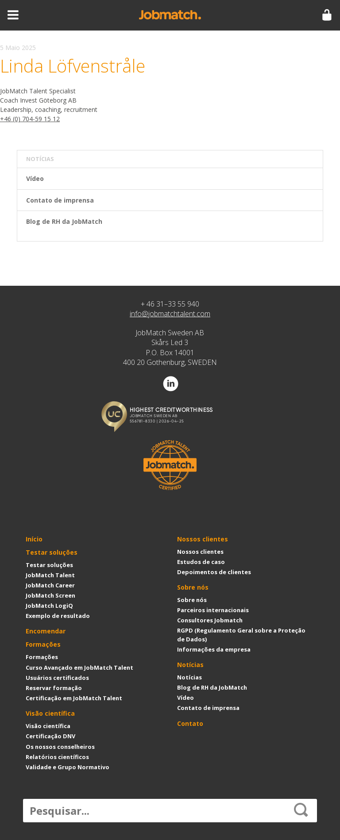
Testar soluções (51, 552)
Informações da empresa (214, 649)
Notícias (190, 664)
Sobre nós (193, 587)
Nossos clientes (202, 539)
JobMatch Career (50, 585)
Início (34, 539)
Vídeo (35, 178)
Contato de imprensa (60, 200)
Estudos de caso (201, 562)
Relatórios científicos (57, 757)
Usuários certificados (57, 678)
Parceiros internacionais (213, 610)
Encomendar (46, 631)
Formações (43, 644)
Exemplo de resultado (58, 616)
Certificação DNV (50, 736)
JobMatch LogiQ (49, 606)
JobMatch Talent (50, 575)
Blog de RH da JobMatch (64, 221)
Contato (190, 723)
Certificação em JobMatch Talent (74, 698)
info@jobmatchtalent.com (170, 313)
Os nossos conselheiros (60, 747)
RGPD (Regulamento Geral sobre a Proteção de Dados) (241, 634)
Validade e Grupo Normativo (67, 767)
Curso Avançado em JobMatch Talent (79, 667)
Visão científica (50, 713)
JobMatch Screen (50, 595)
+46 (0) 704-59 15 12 (30, 119)
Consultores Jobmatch (210, 620)
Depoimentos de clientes (214, 572)
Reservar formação (54, 688)
